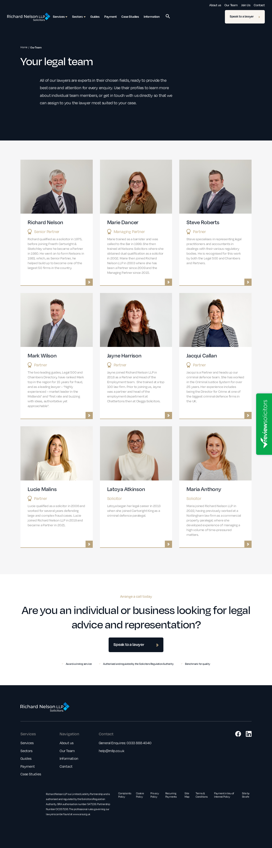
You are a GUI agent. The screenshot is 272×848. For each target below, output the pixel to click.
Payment (110, 16)
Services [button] (60, 17)
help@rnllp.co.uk (111, 751)
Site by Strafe (246, 795)
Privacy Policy (154, 795)
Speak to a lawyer (245, 16)
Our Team (230, 5)
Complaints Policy (124, 795)
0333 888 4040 (139, 743)
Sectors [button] (79, 17)
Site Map (187, 795)
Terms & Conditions (202, 795)
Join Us (245, 5)
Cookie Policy (140, 795)
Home (23, 47)
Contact (259, 5)
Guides (94, 16)
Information (152, 16)
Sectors (26, 751)
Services (26, 743)
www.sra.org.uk (81, 814)
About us (215, 5)
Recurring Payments (171, 795)
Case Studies (130, 16)
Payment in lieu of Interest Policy (224, 795)
